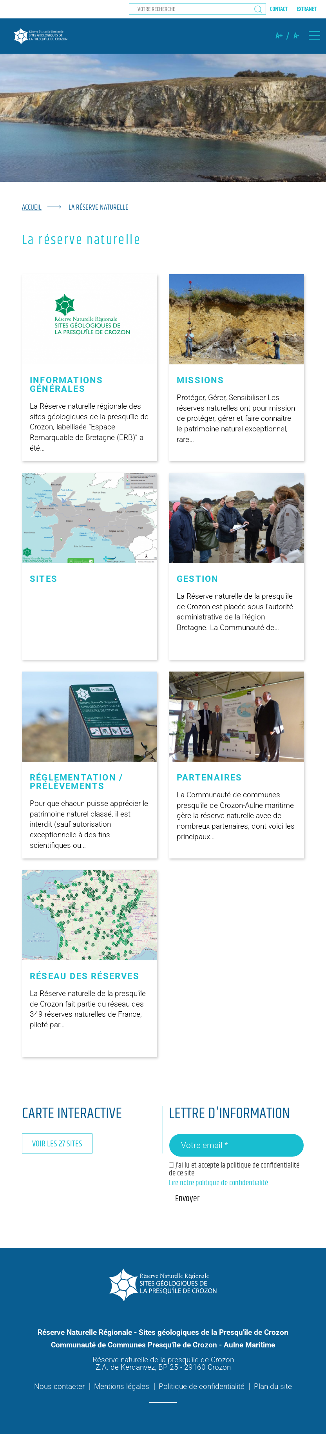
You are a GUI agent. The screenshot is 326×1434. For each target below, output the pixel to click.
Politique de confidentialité (201, 1386)
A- (296, 36)
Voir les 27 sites (57, 1144)
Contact (278, 9)
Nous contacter (59, 1386)
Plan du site (273, 1386)
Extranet (306, 9)
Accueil (32, 207)
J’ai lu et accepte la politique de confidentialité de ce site (234, 1169)
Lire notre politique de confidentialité (218, 1183)
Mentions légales (121, 1386)
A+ (279, 36)
